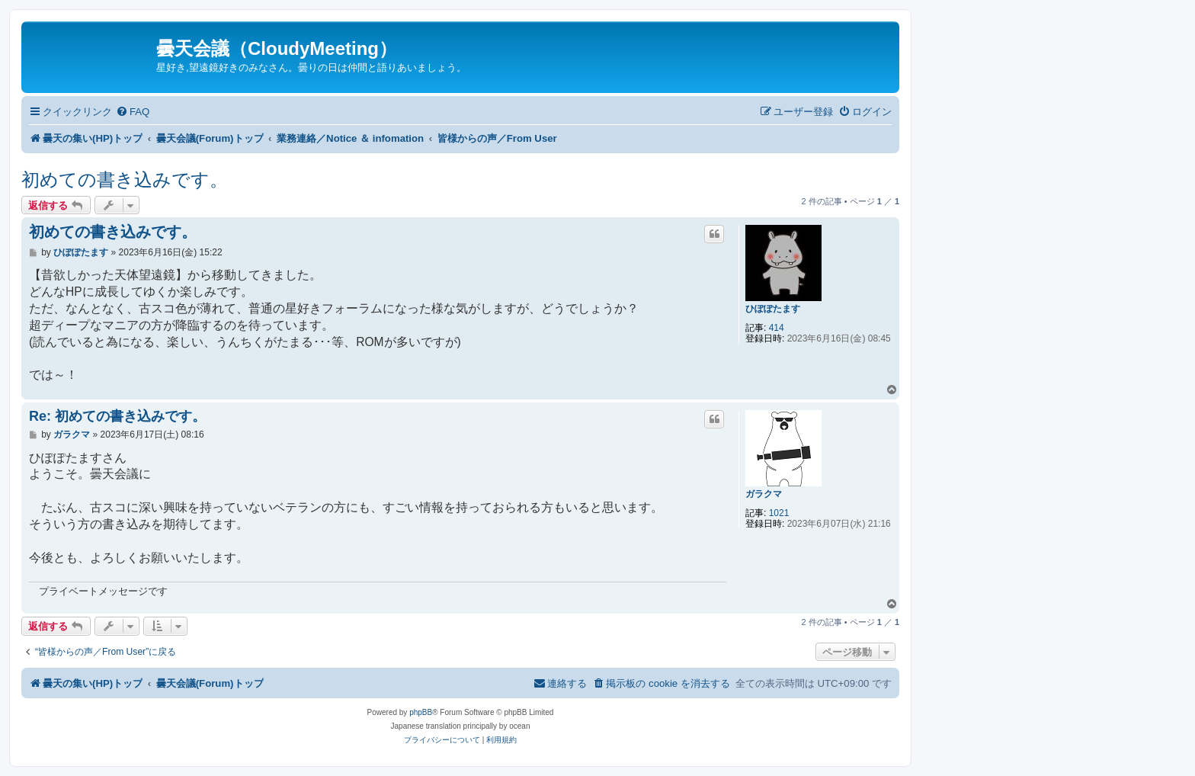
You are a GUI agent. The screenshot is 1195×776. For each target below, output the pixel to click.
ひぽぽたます (772, 308)
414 (776, 327)
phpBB (420, 712)
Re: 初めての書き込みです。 (117, 416)
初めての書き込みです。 (124, 179)
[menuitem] (132, 112)
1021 (779, 513)
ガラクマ (763, 494)
